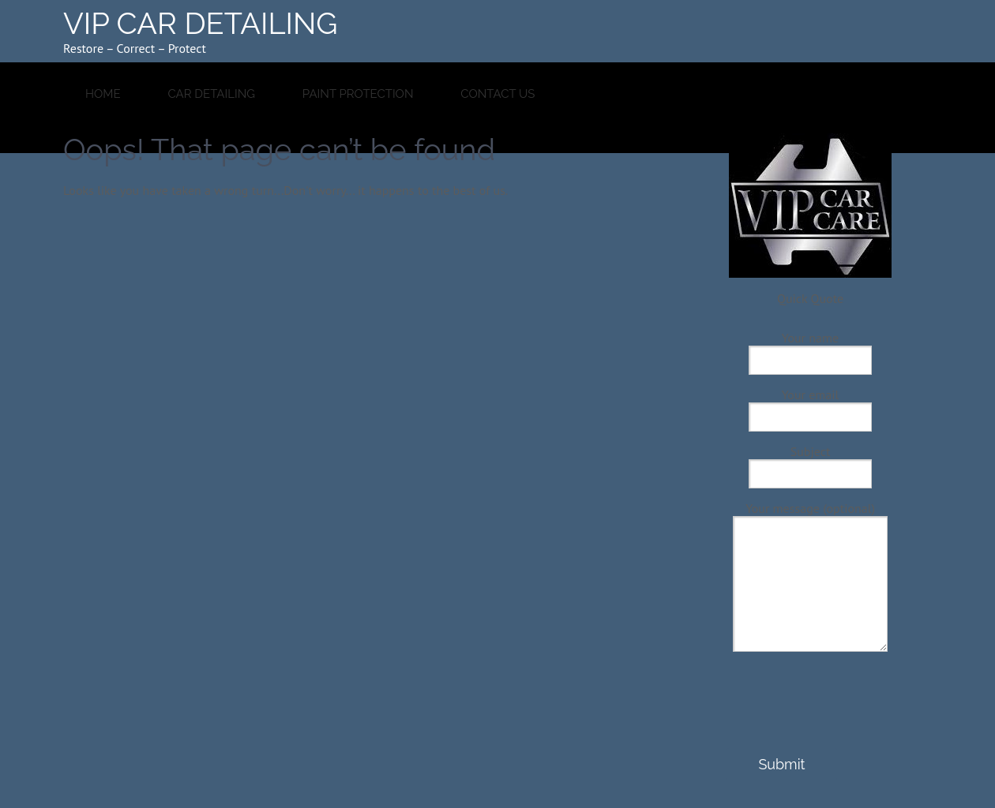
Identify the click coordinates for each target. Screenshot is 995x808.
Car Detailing (211, 94)
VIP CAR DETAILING (200, 23)
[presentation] (809, 717)
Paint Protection (358, 94)
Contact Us (497, 94)
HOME (103, 94)
